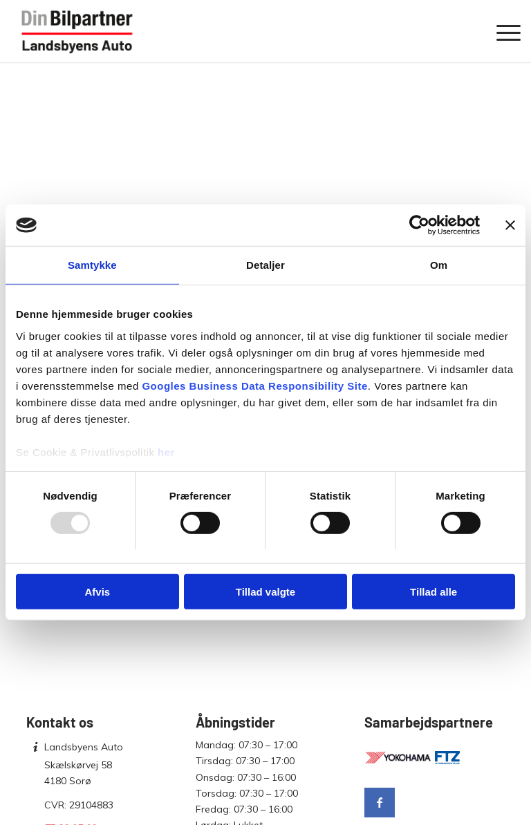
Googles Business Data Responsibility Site (254, 385)
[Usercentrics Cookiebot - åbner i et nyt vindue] (419, 225)
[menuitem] (502, 31)
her (166, 451)
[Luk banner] (510, 225)
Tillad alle (433, 592)
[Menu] (502, 31)
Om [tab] (438, 265)
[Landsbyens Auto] (77, 31)
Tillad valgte (265, 592)
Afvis (97, 592)
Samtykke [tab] (92, 265)
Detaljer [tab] (265, 265)
